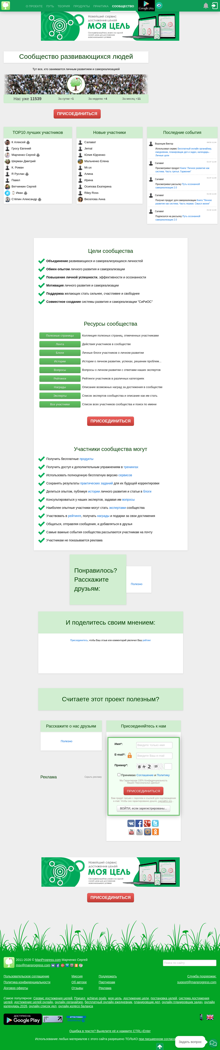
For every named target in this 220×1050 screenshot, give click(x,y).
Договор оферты (16, 988)
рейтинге (74, 516)
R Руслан (14, 173)
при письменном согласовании (161, 1039)
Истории (60, 361)
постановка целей (164, 998)
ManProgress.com (48, 960)
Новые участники (109, 132)
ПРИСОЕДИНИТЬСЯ (77, 113)
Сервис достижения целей (52, 998)
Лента (60, 344)
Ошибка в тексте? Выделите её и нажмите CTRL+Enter (110, 1031)
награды (103, 516)
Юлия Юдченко (91, 154)
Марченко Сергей (20, 154)
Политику (163, 775)
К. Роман (14, 167)
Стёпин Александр (21, 199)
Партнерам (107, 982)
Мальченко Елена (93, 161)
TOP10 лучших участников (38, 132)
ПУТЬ (50, 6)
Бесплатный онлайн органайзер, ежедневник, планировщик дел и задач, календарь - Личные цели (183, 152)
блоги (147, 491)
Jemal (85, 148)
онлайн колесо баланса (75, 1006)
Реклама (105, 988)
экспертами (117, 508)
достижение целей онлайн (33, 1002)
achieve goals (96, 998)
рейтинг (147, 640)
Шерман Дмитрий (20, 161)
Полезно (136, 584)
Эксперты (60, 395)
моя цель (115, 998)
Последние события (182, 132)
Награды (60, 387)
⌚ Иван (14, 192)
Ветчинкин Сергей (20, 186)
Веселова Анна (91, 199)
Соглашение (144, 775)
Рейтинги (60, 378)
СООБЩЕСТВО (123, 6)
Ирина (85, 180)
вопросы (128, 499)
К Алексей (15, 142)
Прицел (79, 998)
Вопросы (60, 370)
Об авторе (79, 982)
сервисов (125, 475)
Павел (12, 180)
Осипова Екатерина (94, 186)
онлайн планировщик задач (182, 1002)
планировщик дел (147, 1002)
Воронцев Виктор (160, 143)
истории (94, 491)
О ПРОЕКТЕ (34, 6)
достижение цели (136, 998)
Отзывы (77, 988)
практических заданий (96, 483)
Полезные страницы (60, 335)
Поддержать (108, 976)
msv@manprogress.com (33, 965)
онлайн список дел (43, 1006)
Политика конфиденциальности (27, 982)
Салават (87, 142)
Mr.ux (85, 167)
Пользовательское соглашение (26, 976)
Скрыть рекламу (93, 777)
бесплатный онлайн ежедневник (108, 1002)
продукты (86, 459)
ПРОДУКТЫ (82, 6)
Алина (85, 173)
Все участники (59, 404)
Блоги (60, 352)
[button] (213, 1043)
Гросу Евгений (18, 148)
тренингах (131, 467)
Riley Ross (88, 192)
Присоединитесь (79, 640)
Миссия (77, 976)
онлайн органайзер (69, 1002)
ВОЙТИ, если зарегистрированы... (143, 808)
